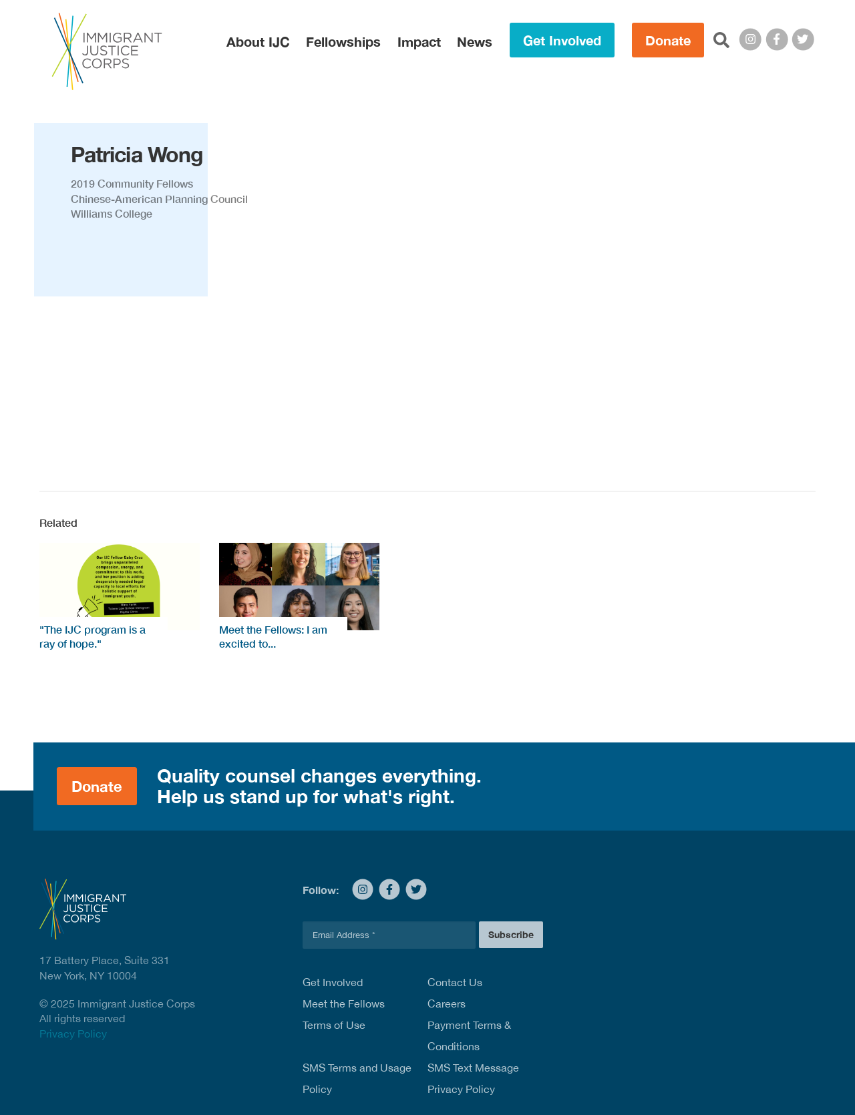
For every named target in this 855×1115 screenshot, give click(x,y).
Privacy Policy (73, 1034)
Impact (419, 41)
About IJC (258, 41)
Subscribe (511, 934)
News (474, 41)
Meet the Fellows (344, 1003)
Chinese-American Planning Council (159, 198)
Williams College (111, 213)
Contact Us (455, 982)
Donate (668, 40)
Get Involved (562, 40)
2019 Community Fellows (132, 183)
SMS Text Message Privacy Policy (473, 1078)
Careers (447, 1003)
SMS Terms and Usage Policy (357, 1078)
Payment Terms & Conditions (469, 1035)
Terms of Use (334, 1025)
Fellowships (343, 41)
